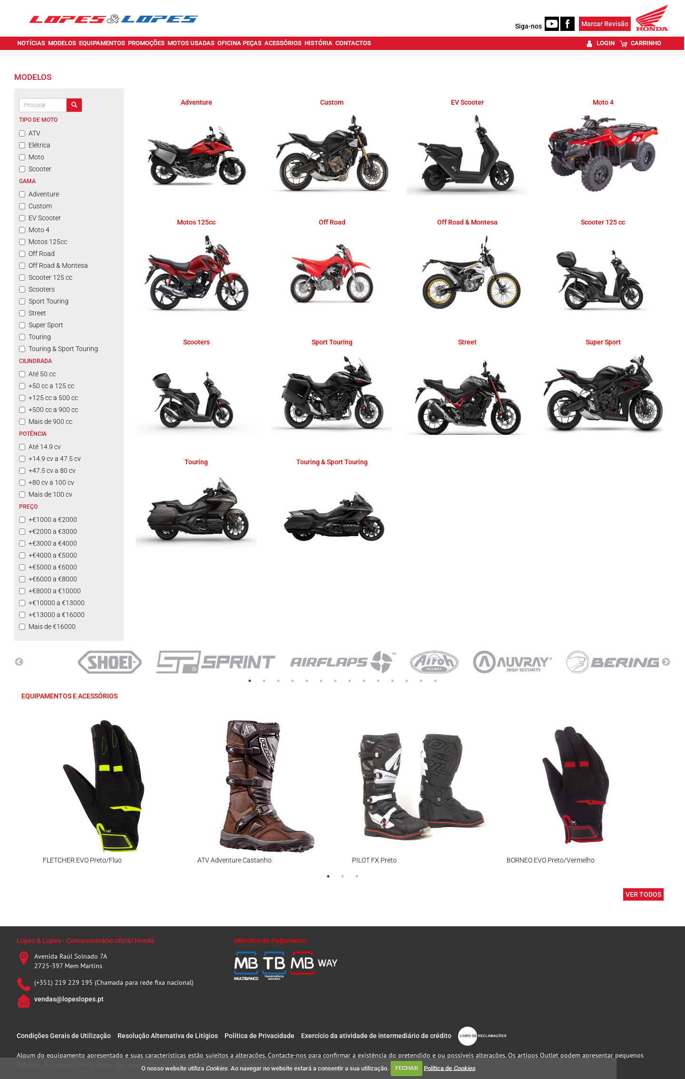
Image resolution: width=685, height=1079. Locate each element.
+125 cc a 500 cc (48, 398)
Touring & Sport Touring (58, 349)
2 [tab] (264, 681)
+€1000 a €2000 (48, 519)
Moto (31, 157)
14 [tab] (435, 681)
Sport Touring (43, 301)
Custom (35, 206)
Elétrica (34, 145)
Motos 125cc (43, 241)
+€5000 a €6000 (48, 567)
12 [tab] (406, 681)
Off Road (37, 253)
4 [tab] (292, 681)
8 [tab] (349, 681)
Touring (35, 337)
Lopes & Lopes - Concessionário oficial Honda (86, 940)
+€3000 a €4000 (48, 543)
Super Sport (41, 325)
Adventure (39, 194)
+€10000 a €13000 (52, 603)
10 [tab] (378, 681)
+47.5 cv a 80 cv (47, 470)
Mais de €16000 (47, 626)
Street (32, 313)
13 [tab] (421, 681)
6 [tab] (321, 681)
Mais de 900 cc (45, 421)
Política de (449, 1067)
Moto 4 (34, 230)
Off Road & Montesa (53, 265)
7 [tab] (335, 681)
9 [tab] (364, 681)
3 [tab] (278, 681)
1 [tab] (249, 681)
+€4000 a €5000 (48, 555)
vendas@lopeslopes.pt (69, 999)
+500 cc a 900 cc (48, 409)
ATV (29, 133)
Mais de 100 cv (45, 494)
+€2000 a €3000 (48, 531)
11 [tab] (392, 681)
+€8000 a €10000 (50, 591)
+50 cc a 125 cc (46, 386)
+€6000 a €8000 (48, 579)
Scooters (37, 289)
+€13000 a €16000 (52, 614)
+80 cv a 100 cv (46, 482)
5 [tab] (307, 681)
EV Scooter (40, 218)
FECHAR (406, 1067)
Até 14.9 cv (40, 447)
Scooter (35, 169)
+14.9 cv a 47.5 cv (50, 458)
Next (666, 662)
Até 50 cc (37, 374)
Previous (19, 662)
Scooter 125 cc (45, 277)
